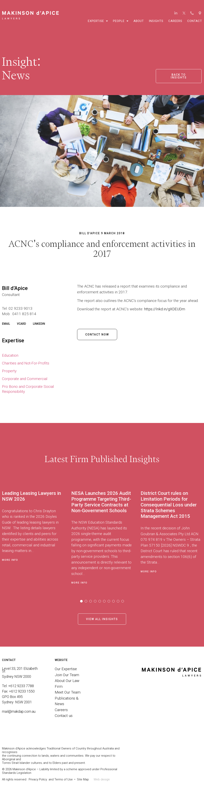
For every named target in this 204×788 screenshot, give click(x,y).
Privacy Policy (38, 779)
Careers (175, 21)
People (120, 21)
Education (10, 355)
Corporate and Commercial (24, 378)
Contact (194, 21)
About (138, 21)
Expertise (98, 21)
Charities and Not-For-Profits (25, 363)
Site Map (83, 779)
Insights (156, 21)
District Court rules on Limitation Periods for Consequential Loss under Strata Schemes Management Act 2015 (169, 504)
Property (9, 371)
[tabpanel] (36, 536)
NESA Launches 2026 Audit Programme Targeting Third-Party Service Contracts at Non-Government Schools (101, 501)
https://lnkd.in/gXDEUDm (164, 309)
